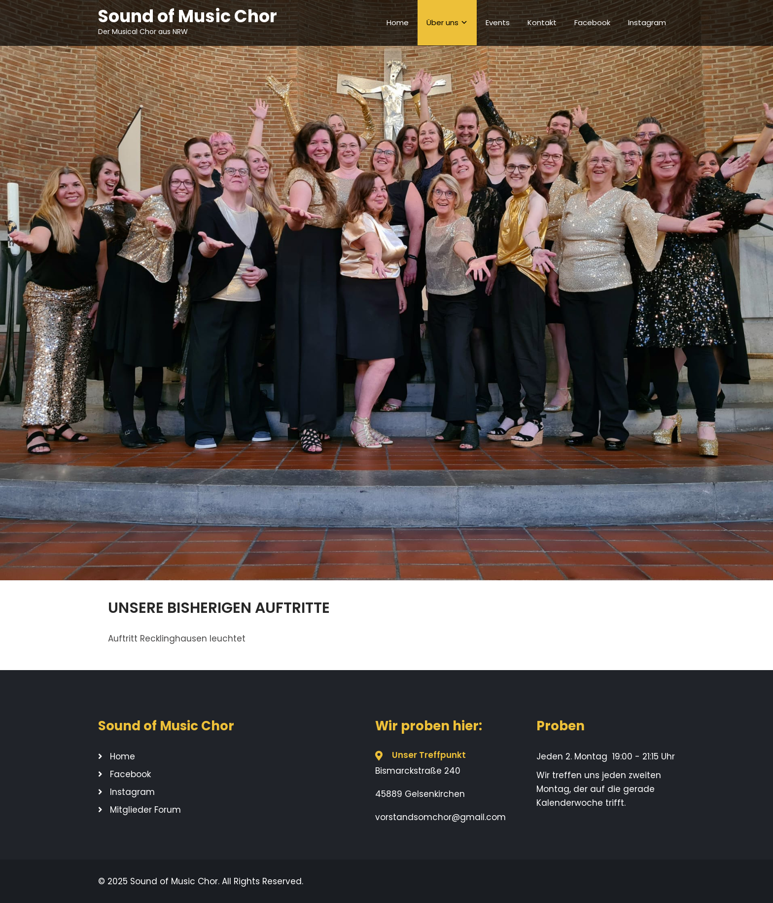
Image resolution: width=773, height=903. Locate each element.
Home (397, 22)
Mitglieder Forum (145, 810)
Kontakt (542, 22)
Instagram (647, 22)
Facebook (592, 22)
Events (498, 22)
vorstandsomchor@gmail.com (440, 817)
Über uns (442, 22)
